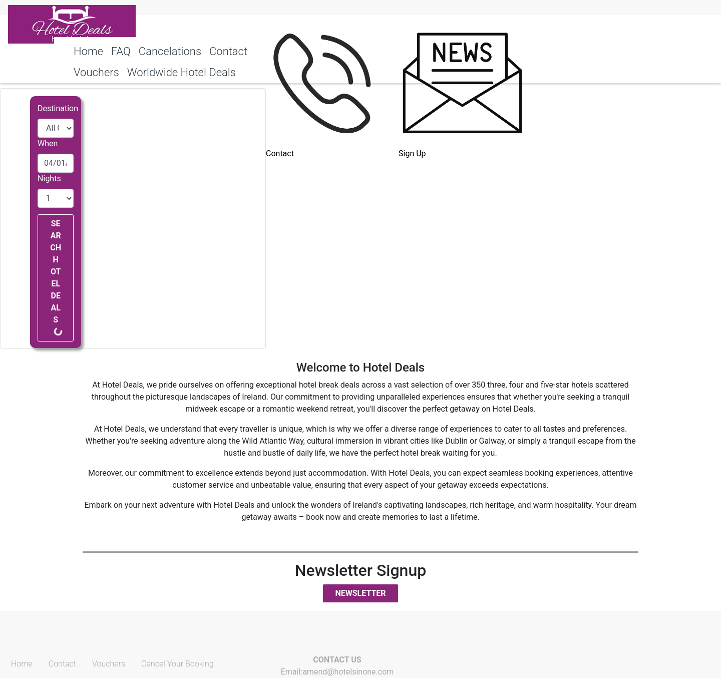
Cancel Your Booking (177, 663)
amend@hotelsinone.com (348, 671)
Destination (58, 108)
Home (88, 51)
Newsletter (360, 593)
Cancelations (170, 51)
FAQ (121, 51)
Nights (49, 178)
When (48, 143)
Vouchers (108, 663)
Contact (228, 51)
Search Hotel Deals (56, 277)
